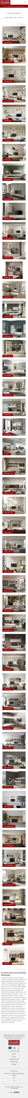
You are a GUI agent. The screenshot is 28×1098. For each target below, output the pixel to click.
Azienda (14, 1054)
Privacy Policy (14, 1071)
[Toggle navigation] (25, 2)
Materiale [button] (11, 17)
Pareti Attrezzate (20, 6)
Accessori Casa (14, 1061)
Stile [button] (15, 17)
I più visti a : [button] (20, 17)
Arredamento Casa (11, 6)
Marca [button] (6, 17)
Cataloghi (14, 1064)
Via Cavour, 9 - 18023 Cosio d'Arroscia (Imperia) (14, 1074)
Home (5, 6)
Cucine (14, 1056)
